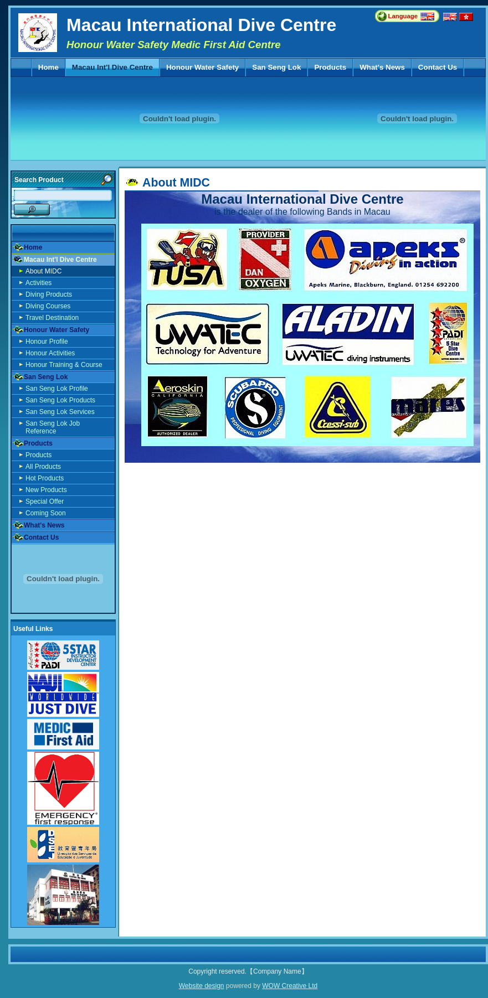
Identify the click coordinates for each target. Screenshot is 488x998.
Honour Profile (46, 341)
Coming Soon (45, 513)
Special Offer (44, 501)
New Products (46, 490)
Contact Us (437, 67)
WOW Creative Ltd (289, 986)
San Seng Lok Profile (56, 388)
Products (330, 67)
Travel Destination (52, 318)
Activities (38, 283)
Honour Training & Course (63, 365)
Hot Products (44, 478)
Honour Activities (50, 353)
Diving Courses (47, 306)
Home (48, 67)
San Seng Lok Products (60, 400)
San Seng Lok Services (60, 412)
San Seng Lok (276, 67)
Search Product (39, 180)
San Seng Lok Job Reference (52, 427)
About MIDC (43, 271)
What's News (382, 67)
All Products (43, 466)
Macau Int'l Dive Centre (112, 67)
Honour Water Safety (202, 67)
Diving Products (48, 294)
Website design (201, 986)
